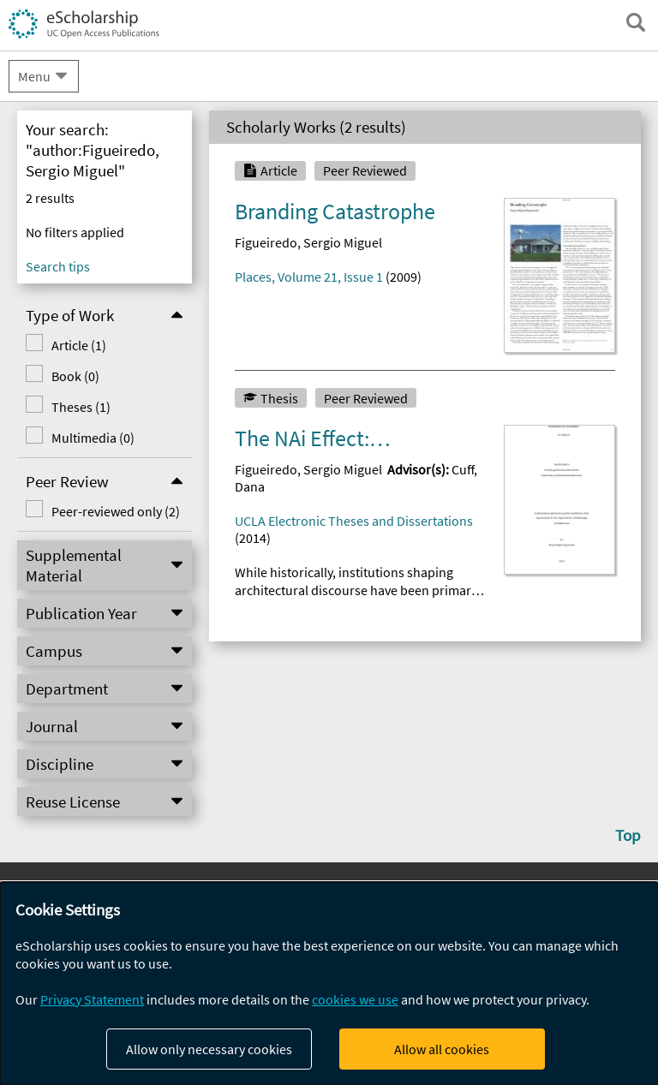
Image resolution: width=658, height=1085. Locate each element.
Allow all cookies (441, 1049)
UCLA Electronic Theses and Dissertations (354, 520)
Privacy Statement (92, 999)
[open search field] (635, 22)
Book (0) (75, 376)
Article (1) (78, 345)
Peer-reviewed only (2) (115, 511)
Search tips (58, 266)
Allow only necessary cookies (209, 1049)
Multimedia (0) (93, 437)
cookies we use (355, 999)
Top (628, 835)
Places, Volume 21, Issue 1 (309, 276)
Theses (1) (81, 406)
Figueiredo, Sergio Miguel (308, 242)
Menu (34, 76)
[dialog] (329, 983)
